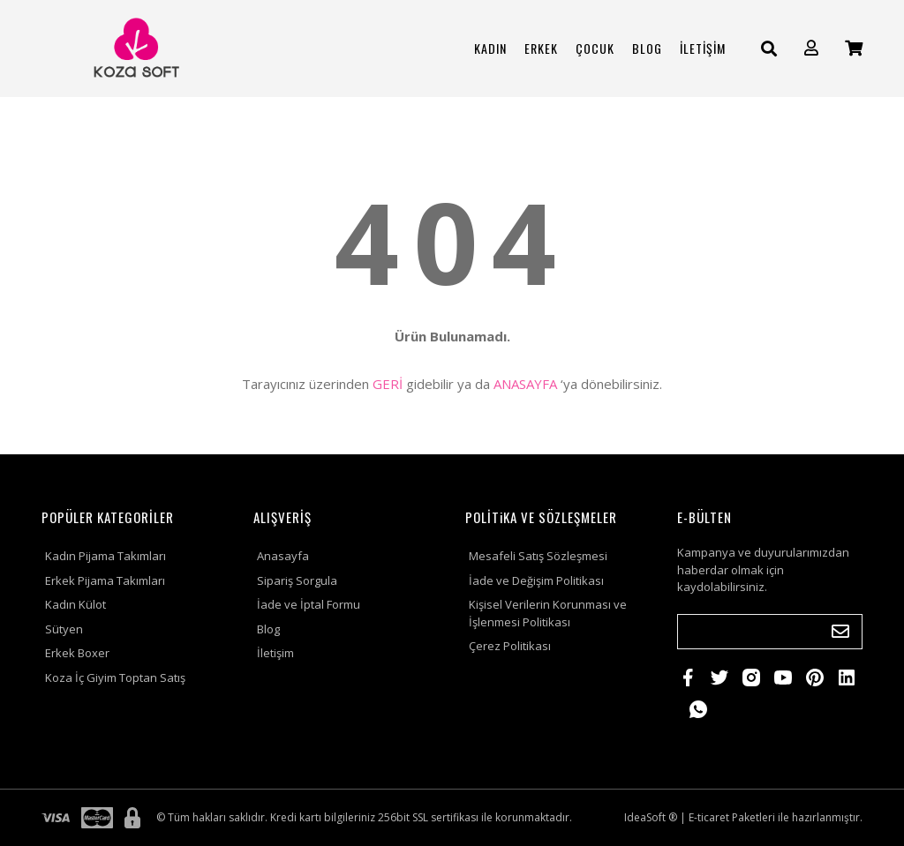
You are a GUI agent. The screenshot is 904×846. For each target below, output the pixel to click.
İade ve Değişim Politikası (536, 580)
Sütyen (64, 629)
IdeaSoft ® (650, 817)
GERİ (388, 384)
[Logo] (134, 48)
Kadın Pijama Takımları (105, 556)
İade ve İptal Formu (308, 604)
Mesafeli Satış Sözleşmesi (538, 556)
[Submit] (840, 631)
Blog (268, 629)
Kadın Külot (75, 604)
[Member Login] (811, 48)
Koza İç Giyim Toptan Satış (115, 677)
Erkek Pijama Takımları (105, 580)
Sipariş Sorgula (297, 580)
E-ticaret (709, 817)
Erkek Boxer (77, 653)
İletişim (275, 653)
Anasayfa (283, 556)
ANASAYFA (525, 384)
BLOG (647, 48)
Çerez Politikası (510, 646)
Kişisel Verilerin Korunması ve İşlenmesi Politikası (548, 613)
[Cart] (854, 48)
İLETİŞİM (703, 48)
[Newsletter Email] (770, 631)
